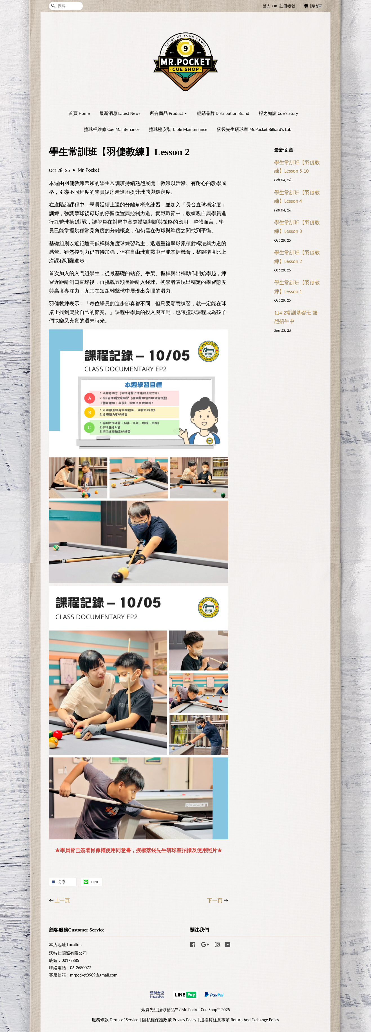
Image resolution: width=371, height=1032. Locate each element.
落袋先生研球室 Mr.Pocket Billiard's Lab (254, 129)
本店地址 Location (65, 944)
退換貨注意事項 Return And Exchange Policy (239, 1019)
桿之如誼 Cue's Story (278, 113)
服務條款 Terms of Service (115, 1019)
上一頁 (62, 900)
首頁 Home (79, 113)
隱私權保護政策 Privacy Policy (169, 1019)
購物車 (316, 6)
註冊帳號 (287, 6)
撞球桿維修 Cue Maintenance (112, 129)
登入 (267, 6)
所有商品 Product (168, 113)
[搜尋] (66, 6)
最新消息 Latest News (119, 113)
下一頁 (214, 900)
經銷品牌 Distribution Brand (223, 113)
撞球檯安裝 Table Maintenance (178, 129)
